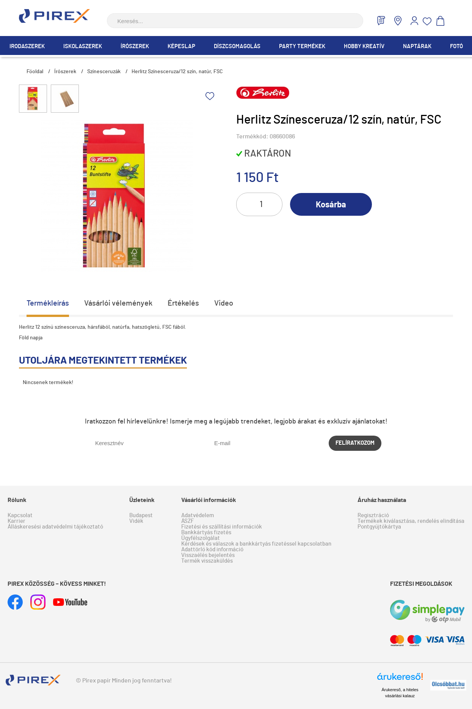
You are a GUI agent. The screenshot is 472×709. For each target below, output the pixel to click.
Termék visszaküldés (207, 561)
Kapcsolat (20, 515)
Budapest (141, 515)
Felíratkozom (355, 443)
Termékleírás (48, 303)
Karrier (16, 521)
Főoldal (35, 71)
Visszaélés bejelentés (208, 555)
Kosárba (331, 205)
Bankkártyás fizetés (206, 532)
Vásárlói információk (208, 500)
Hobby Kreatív (364, 46)
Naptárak (417, 46)
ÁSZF (187, 521)
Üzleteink (142, 500)
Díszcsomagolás (237, 46)
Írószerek (135, 46)
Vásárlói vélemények (118, 303)
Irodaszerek (27, 46)
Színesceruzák (104, 71)
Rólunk (17, 500)
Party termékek (302, 46)
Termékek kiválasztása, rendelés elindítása (411, 521)
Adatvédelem (197, 515)
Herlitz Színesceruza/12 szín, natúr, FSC (177, 71)
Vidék (136, 521)
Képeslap (181, 46)
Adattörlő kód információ (212, 549)
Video (223, 303)
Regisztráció (373, 515)
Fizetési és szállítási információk (221, 527)
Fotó (456, 46)
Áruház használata (382, 500)
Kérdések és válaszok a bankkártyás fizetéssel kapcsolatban (256, 544)
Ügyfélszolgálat (200, 538)
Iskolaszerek (82, 46)
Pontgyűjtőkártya (379, 527)
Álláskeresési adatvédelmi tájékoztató (55, 527)
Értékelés (183, 303)
